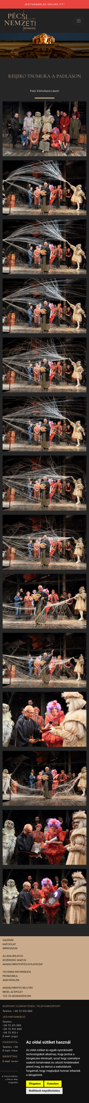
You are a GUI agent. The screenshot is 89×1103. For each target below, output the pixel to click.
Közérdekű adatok (14, 960)
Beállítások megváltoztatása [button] (44, 1090)
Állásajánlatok (13, 956)
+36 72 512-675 (12, 1032)
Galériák (8, 940)
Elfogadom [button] (35, 1083)
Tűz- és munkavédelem (17, 996)
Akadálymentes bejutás (18, 987)
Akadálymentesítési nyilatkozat (23, 964)
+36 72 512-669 (12, 1029)
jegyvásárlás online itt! (45, 4)
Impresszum (10, 948)
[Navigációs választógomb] (79, 20)
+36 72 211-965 (12, 1025)
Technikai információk (17, 971)
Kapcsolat (9, 944)
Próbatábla (10, 976)
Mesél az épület (13, 991)
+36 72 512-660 (23, 1011)
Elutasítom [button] (53, 1083)
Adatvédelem (11, 980)
